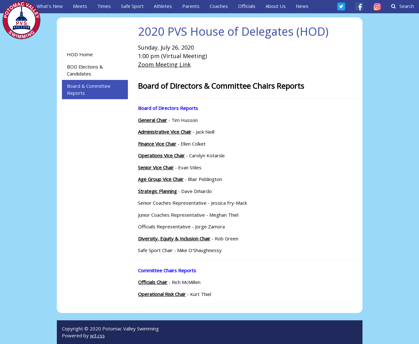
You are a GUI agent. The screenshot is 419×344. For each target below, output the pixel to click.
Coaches (219, 6)
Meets (80, 6)
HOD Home (80, 54)
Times (104, 6)
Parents (191, 6)
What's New (50, 6)
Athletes (163, 6)
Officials (246, 6)
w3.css (97, 335)
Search (402, 6)
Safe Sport (132, 6)
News (302, 6)
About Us (276, 6)
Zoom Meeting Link (164, 64)
